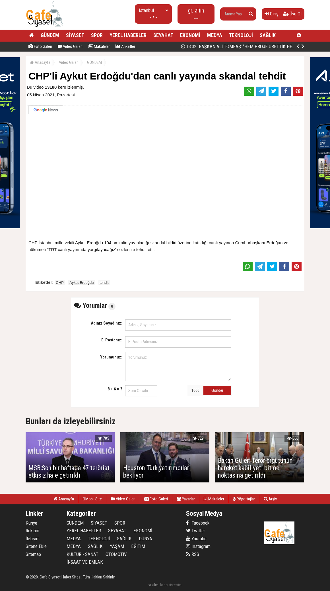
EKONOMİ (190, 35)
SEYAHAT (163, 35)
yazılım (153, 585)
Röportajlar (244, 499)
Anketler (125, 46)
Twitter (195, 530)
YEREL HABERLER (128, 35)
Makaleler (99, 46)
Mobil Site (92, 499)
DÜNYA (145, 538)
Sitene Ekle (36, 546)
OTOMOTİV (116, 554)
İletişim (33, 538)
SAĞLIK (268, 35)
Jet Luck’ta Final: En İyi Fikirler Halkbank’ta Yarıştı (239, 46)
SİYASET (75, 35)
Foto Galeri (40, 46)
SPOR (97, 35)
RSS (192, 554)
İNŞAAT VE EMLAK (85, 562)
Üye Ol (292, 14)
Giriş (272, 14)
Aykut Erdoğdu (81, 282)
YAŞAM (117, 546)
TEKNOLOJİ (241, 35)
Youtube (196, 538)
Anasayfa (40, 62)
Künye (31, 523)
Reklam (32, 530)
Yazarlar (186, 499)
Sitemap (33, 554)
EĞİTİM (138, 546)
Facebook (197, 523)
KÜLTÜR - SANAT (82, 554)
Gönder (217, 390)
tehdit (104, 282)
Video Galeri (70, 46)
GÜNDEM (50, 35)
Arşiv (270, 499)
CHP (59, 282)
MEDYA (214, 35)
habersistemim (171, 585)
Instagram (198, 546)
